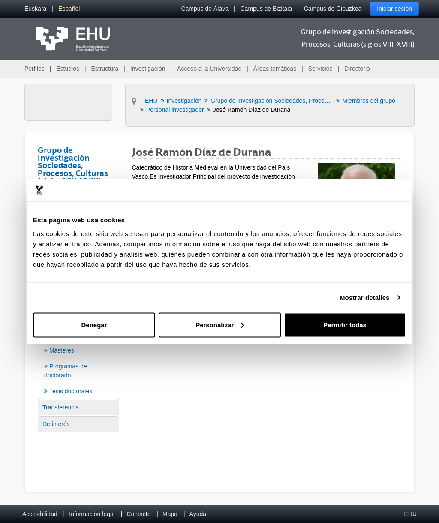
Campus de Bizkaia (266, 8)
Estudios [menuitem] (67, 68)
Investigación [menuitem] (147, 68)
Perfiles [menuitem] (34, 68)
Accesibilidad (39, 514)
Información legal (92, 514)
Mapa (169, 514)
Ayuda (197, 514)
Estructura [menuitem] (104, 68)
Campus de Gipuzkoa (333, 8)
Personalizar (219, 324)
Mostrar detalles (365, 297)
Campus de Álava (205, 8)
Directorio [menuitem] (357, 68)
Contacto (138, 514)
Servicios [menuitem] (320, 68)
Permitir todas (345, 324)
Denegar (94, 324)
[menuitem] (35, 9)
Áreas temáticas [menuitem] (274, 68)
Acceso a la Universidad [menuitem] (209, 68)
